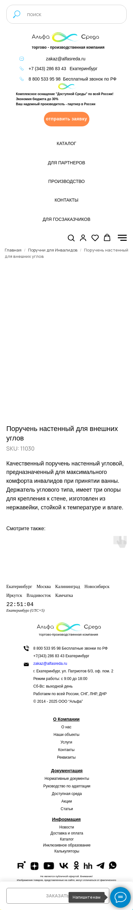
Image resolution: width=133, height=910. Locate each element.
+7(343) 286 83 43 (48, 656)
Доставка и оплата (67, 833)
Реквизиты (66, 757)
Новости (66, 827)
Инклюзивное (55, 845)
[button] (66, 119)
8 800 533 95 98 (45, 79)
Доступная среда (67, 794)
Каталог (67, 839)
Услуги (66, 742)
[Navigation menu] (122, 238)
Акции (66, 801)
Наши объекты (67, 734)
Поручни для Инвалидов (52, 250)
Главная (13, 250)
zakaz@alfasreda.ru (66, 58)
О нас (66, 727)
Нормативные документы (67, 778)
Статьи (67, 809)
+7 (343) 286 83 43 (47, 68)
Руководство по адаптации (66, 786)
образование (79, 845)
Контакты (66, 750)
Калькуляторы (66, 851)
